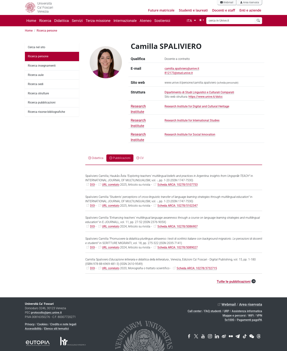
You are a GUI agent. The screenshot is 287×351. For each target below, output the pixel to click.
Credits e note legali (63, 324)
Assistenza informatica (247, 311)
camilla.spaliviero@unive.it (182, 68)
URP (226, 311)
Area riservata (249, 2)
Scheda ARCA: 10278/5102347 (177, 205)
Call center (195, 311)
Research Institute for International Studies (192, 120)
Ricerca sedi (35, 84)
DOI (92, 184)
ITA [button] (190, 20)
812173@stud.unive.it (179, 73)
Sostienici (162, 20)
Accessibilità (33, 328)
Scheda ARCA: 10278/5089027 (177, 247)
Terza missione (98, 20)
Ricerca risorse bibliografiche (46, 112)
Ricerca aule (36, 75)
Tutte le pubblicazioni (234, 281)
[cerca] (258, 20)
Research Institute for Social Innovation (190, 134)
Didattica (61, 20)
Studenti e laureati (193, 10)
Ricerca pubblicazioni (41, 102)
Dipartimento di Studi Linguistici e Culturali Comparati (199, 92)
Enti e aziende (250, 10)
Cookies (42, 324)
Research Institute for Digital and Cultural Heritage (197, 106)
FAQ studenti (212, 311)
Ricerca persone (47, 30)
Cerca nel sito (36, 47)
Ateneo (145, 20)
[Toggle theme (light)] (201, 20)
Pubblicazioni (120, 158)
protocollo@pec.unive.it (46, 312)
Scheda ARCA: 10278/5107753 (177, 184)
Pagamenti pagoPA (249, 320)
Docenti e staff (223, 10)
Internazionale (125, 20)
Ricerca (45, 20)
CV (140, 158)
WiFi (251, 315)
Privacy (30, 324)
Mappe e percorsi (234, 315)
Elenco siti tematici (56, 328)
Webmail (226, 2)
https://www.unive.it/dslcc (206, 96)
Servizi (77, 20)
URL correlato (110, 184)
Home (31, 20)
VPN (259, 315)
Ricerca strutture (38, 93)
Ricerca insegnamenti (42, 65)
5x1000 (229, 320)
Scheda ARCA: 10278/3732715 (197, 268)
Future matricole (161, 10)
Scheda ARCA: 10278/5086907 (177, 226)
